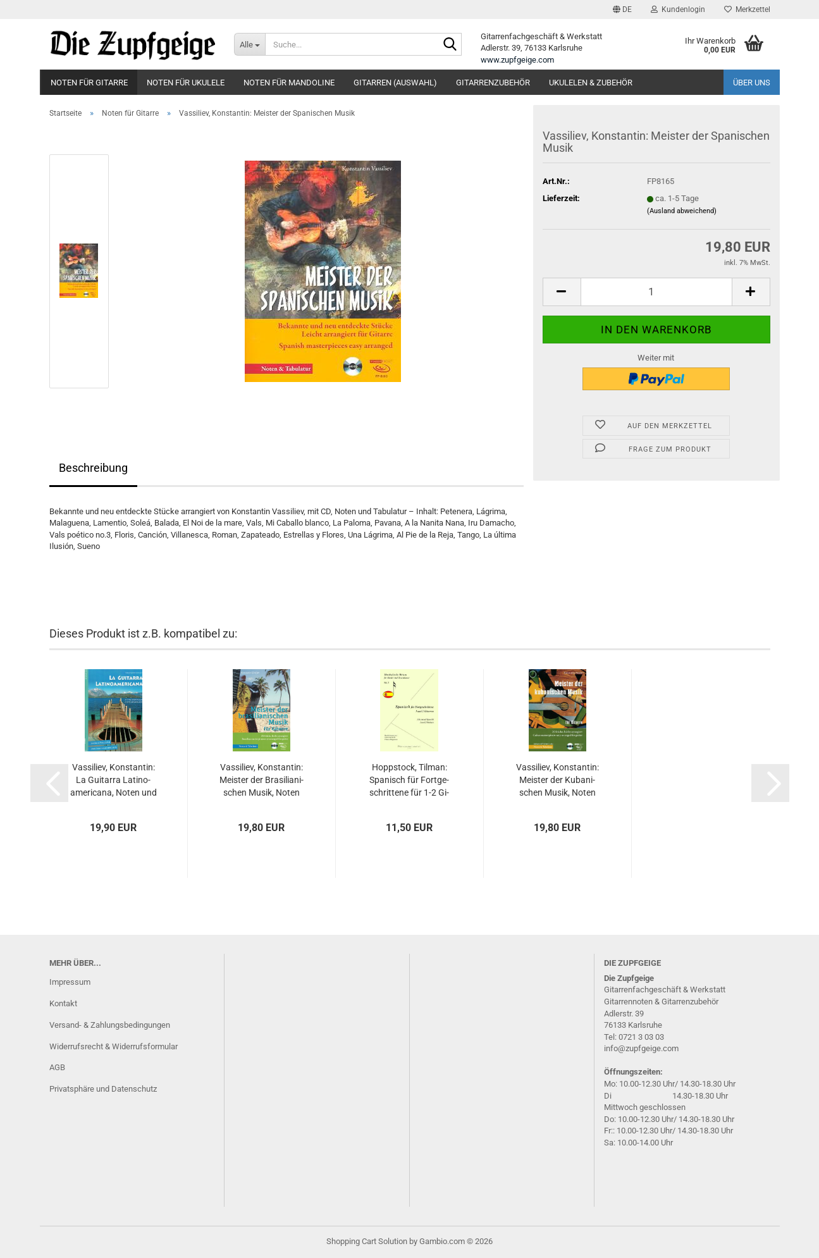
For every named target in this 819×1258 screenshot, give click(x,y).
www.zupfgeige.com (517, 60)
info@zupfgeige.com (641, 1048)
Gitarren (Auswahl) (395, 82)
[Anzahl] (656, 292)
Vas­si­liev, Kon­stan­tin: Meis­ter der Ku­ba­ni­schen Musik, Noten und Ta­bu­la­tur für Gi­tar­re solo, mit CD (557, 780)
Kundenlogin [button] (678, 9)
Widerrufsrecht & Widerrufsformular (113, 1046)
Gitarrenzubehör (493, 82)
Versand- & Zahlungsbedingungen (109, 1025)
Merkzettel (747, 9)
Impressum (69, 982)
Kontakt (63, 1003)
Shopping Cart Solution (366, 1241)
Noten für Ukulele (186, 82)
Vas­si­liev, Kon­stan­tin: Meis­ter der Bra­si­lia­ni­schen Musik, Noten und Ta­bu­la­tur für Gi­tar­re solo (261, 780)
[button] (622, 9)
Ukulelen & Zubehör (590, 82)
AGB (57, 1067)
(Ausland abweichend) (682, 211)
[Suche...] (249, 44)
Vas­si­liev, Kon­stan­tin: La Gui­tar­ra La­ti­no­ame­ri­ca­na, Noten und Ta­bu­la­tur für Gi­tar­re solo (113, 780)
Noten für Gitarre (89, 82)
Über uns (751, 82)
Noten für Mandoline (289, 82)
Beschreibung (93, 467)
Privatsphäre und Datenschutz (103, 1089)
